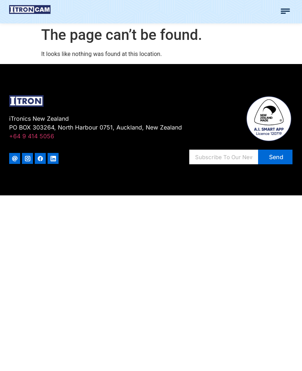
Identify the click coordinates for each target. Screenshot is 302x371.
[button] (285, 12)
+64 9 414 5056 (31, 136)
